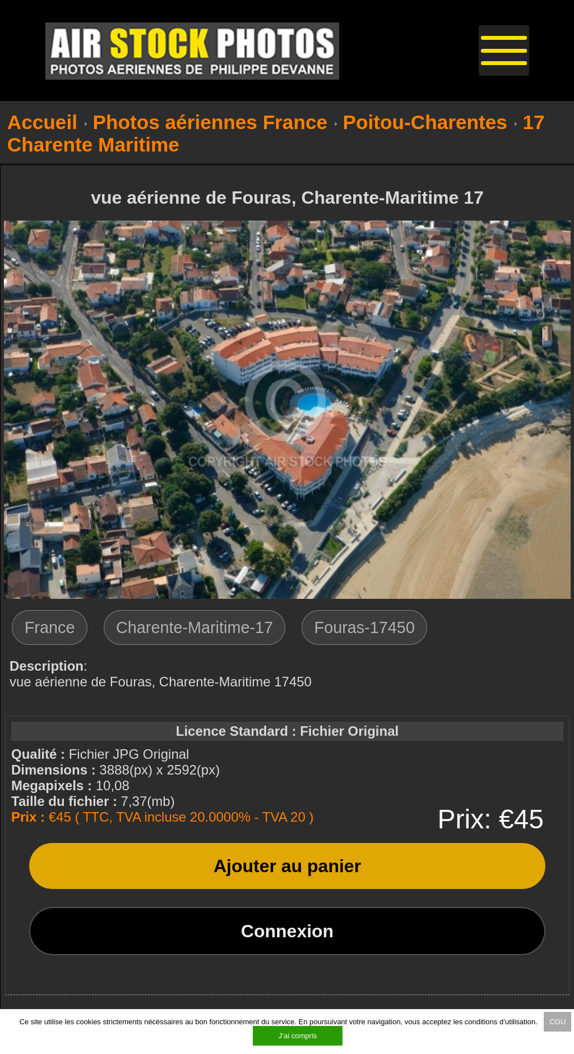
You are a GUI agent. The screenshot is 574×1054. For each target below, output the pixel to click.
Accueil (42, 122)
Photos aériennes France (210, 122)
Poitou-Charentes (425, 122)
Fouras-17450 (364, 627)
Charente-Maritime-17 (194, 627)
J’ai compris (298, 1036)
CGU (557, 1022)
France (50, 627)
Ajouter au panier (287, 866)
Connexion (287, 931)
